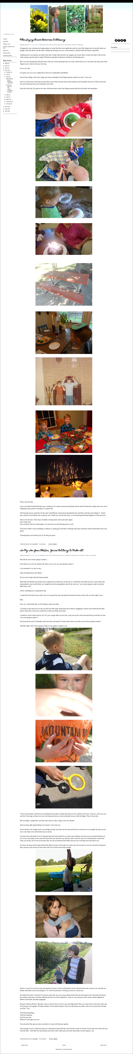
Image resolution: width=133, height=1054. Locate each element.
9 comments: (42, 544)
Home (64, 1045)
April (7, 97)
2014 (6, 111)
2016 (6, 106)
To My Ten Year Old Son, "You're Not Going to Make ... (9, 88)
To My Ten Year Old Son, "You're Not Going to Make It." (52, 550)
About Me (5, 41)
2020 (6, 63)
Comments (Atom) (67, 1049)
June (7, 76)
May (7, 94)
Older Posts (103, 1045)
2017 (6, 70)
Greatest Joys (6, 53)
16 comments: (43, 1039)
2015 (6, 109)
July (7, 74)
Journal (5, 39)
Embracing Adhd (7, 55)
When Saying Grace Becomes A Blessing (42, 40)
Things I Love (6, 44)
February (8, 101)
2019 (6, 65)
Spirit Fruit (5, 50)
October (8, 72)
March (8, 99)
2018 (6, 68)
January (8, 103)
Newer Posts (24, 1045)
